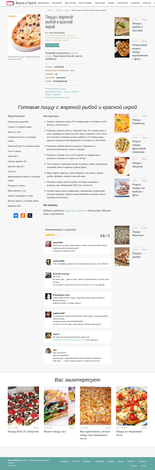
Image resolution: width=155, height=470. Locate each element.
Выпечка (43, 3)
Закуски (100, 3)
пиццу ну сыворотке (75, 210)
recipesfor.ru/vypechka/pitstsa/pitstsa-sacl (68, 340)
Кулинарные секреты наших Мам (21, 3)
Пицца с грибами (53, 95)
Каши (111, 3)
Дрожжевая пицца (53, 92)
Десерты (70, 3)
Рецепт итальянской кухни (57, 97)
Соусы (147, 3)
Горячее (57, 3)
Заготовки (85, 3)
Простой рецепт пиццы (55, 89)
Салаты (135, 3)
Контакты (11, 465)
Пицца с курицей (71, 92)
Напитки (122, 3)
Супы (143, 466)
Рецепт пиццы (52, 45)
